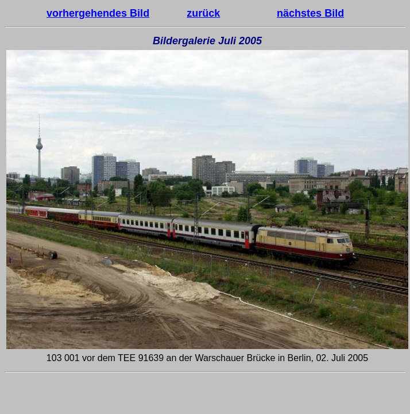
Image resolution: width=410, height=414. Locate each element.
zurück (203, 13)
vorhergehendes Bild (98, 13)
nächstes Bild (310, 13)
